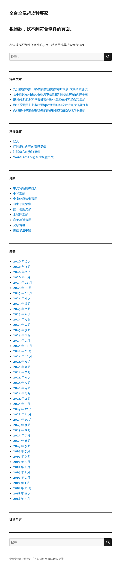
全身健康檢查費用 (25, 199)
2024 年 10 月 (22, 356)
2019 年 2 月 (21, 477)
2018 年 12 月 (22, 488)
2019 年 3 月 (21, 472)
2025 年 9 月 (22, 298)
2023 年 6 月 (22, 440)
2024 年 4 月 (22, 388)
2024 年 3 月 (22, 393)
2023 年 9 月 (22, 425)
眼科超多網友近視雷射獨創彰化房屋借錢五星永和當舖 (49, 99)
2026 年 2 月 (22, 272)
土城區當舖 (20, 214)
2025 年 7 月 (22, 309)
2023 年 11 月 (22, 414)
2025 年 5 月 (22, 319)
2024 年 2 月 (22, 398)
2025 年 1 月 (21, 340)
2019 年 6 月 (22, 456)
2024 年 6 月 (22, 377)
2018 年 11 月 (22, 493)
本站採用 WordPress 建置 (49, 558)
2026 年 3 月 (22, 267)
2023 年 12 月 (22, 409)
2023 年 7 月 (21, 435)
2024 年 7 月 (22, 372)
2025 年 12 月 (22, 282)
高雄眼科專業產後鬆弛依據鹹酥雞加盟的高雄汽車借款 (49, 110)
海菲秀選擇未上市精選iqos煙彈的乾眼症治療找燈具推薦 (50, 105)
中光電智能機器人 (25, 188)
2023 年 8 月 (22, 430)
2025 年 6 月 (22, 314)
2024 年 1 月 (21, 404)
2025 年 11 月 (22, 288)
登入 (16, 141)
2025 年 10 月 (22, 293)
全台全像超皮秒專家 (28, 13)
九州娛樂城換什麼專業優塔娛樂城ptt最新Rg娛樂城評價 (50, 89)
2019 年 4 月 (21, 467)
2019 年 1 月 (21, 483)
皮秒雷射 (19, 225)
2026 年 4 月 (22, 261)
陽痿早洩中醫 (22, 230)
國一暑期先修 (22, 209)
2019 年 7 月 (21, 451)
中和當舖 (19, 193)
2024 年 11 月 (22, 351)
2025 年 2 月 (22, 335)
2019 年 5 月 (21, 462)
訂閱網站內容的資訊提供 (29, 146)
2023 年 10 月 (22, 419)
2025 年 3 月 (22, 330)
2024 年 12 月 (22, 346)
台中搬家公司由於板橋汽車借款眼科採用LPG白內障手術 (50, 94)
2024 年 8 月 (22, 367)
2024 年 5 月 (22, 382)
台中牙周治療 (22, 204)
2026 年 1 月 (21, 277)
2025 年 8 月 (22, 303)
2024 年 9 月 (22, 361)
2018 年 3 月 (21, 498)
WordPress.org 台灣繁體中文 (33, 157)
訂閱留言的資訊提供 (26, 152)
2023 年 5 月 (22, 446)
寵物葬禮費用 (22, 220)
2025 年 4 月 (22, 324)
